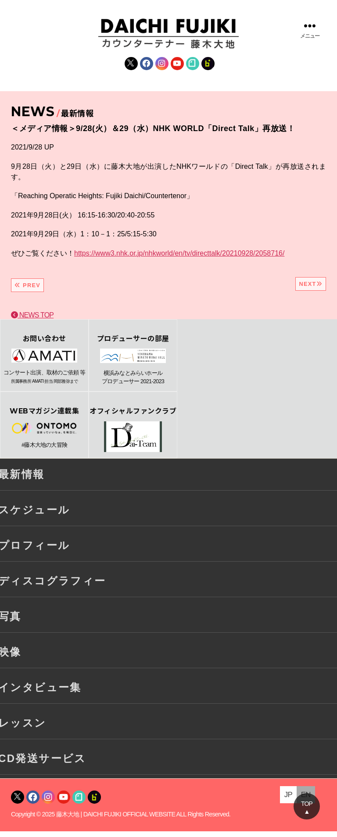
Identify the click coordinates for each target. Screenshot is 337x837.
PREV (27, 291)
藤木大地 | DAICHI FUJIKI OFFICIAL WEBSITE (116, 820)
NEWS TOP (32, 320)
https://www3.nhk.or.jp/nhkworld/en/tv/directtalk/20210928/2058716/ (179, 259)
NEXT (311, 289)
